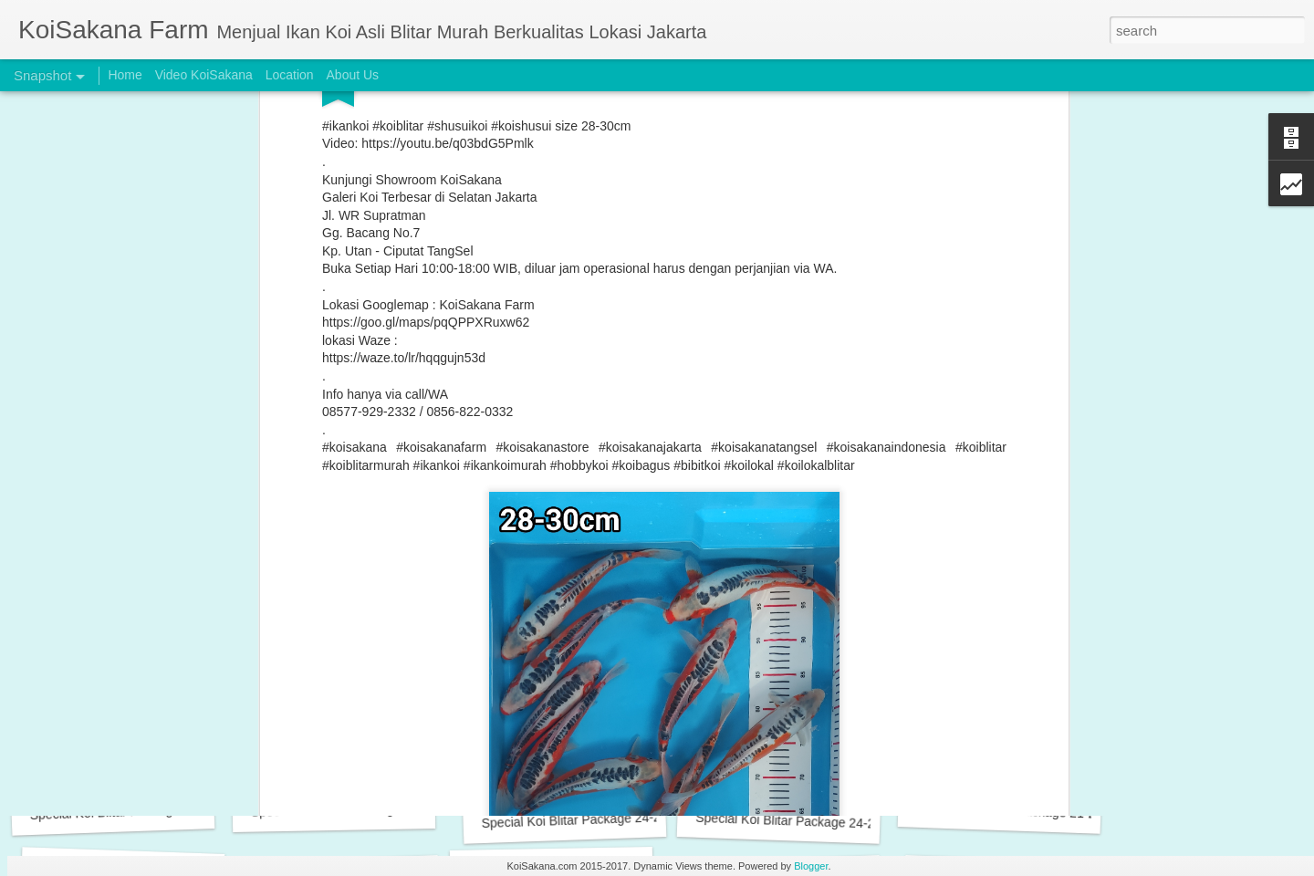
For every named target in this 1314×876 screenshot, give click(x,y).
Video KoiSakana (204, 75)
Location (290, 75)
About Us (353, 75)
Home (124, 75)
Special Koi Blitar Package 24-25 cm (584, 819)
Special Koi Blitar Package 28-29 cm (132, 811)
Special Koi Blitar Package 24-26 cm (354, 810)
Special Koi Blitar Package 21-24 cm (1019, 811)
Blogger (811, 865)
